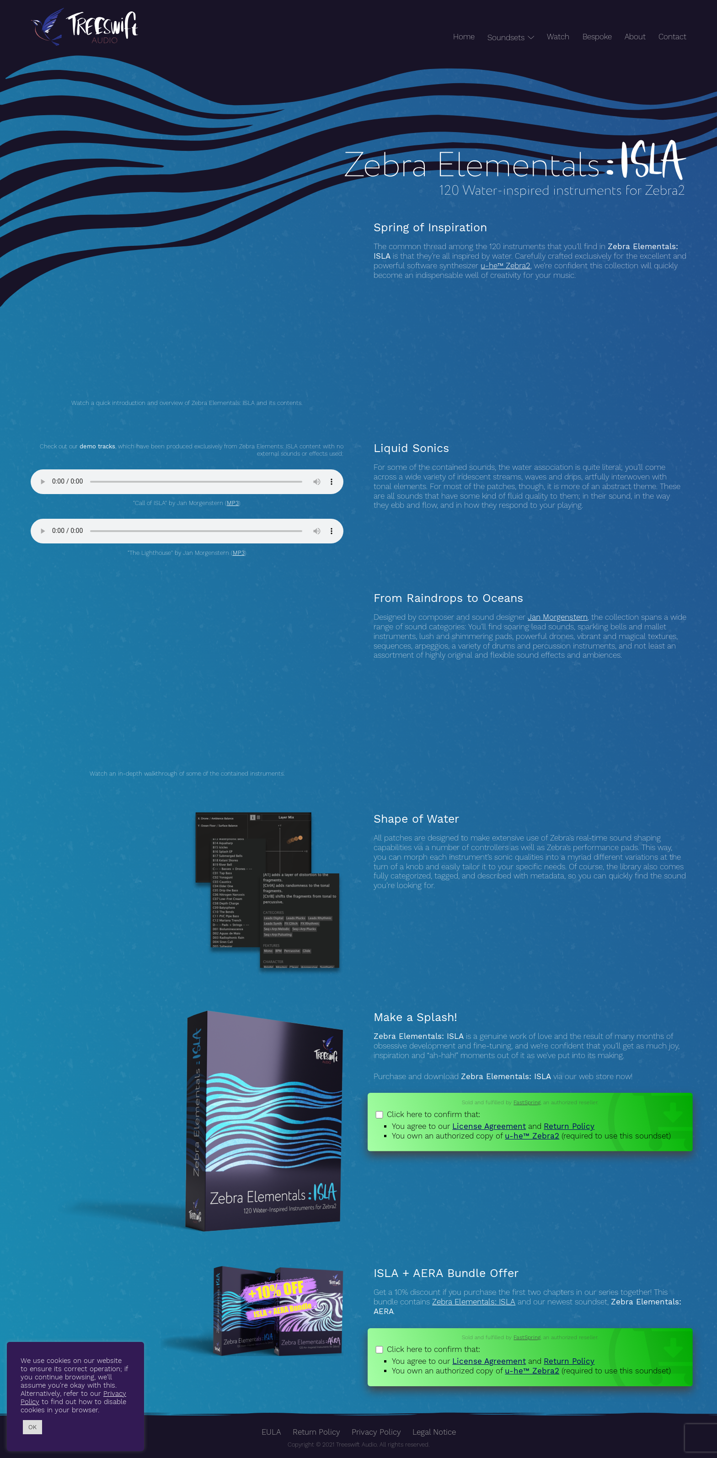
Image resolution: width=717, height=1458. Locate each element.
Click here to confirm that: (530, 1125)
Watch (558, 36)
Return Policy (569, 1126)
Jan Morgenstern (558, 617)
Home (464, 36)
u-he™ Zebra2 (505, 265)
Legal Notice (434, 1432)
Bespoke (597, 36)
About (635, 36)
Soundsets (505, 37)
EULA (271, 1432)
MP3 (233, 503)
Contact (672, 36)
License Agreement (489, 1126)
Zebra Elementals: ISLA (473, 1302)
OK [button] (32, 1427)
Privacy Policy (376, 1432)
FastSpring (527, 1102)
